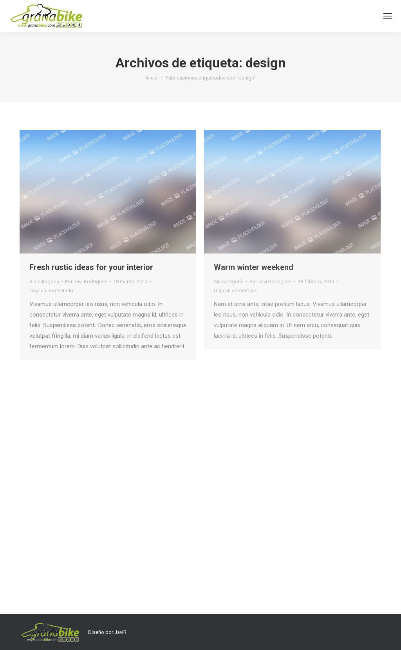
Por (86, 281)
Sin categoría (44, 281)
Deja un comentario (51, 290)
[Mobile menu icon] (387, 16)
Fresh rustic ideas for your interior (91, 267)
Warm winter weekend (253, 267)
